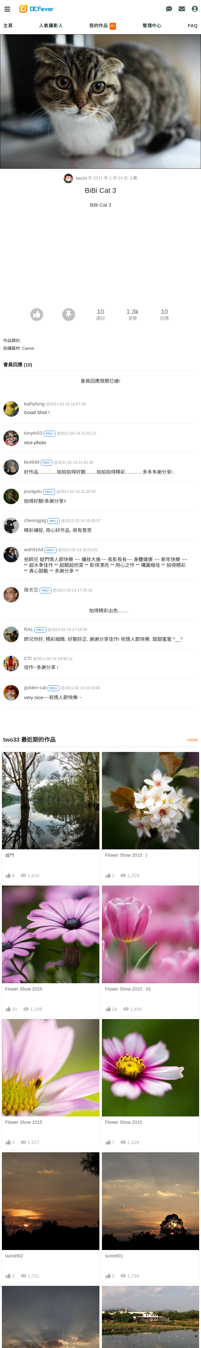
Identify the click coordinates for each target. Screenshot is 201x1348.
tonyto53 (33, 433)
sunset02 (14, 1255)
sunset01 (114, 1255)
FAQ (193, 25)
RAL (28, 629)
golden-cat (35, 687)
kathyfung (34, 403)
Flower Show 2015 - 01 (128, 989)
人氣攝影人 (51, 25)
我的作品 (102, 26)
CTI (28, 658)
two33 (76, 178)
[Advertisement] (100, 260)
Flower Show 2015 (23, 989)
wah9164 (33, 549)
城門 (9, 855)
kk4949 (31, 462)
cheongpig (35, 520)
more (192, 739)
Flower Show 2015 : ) (126, 855)
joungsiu (33, 491)
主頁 (8, 25)
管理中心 (152, 25)
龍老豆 (31, 589)
